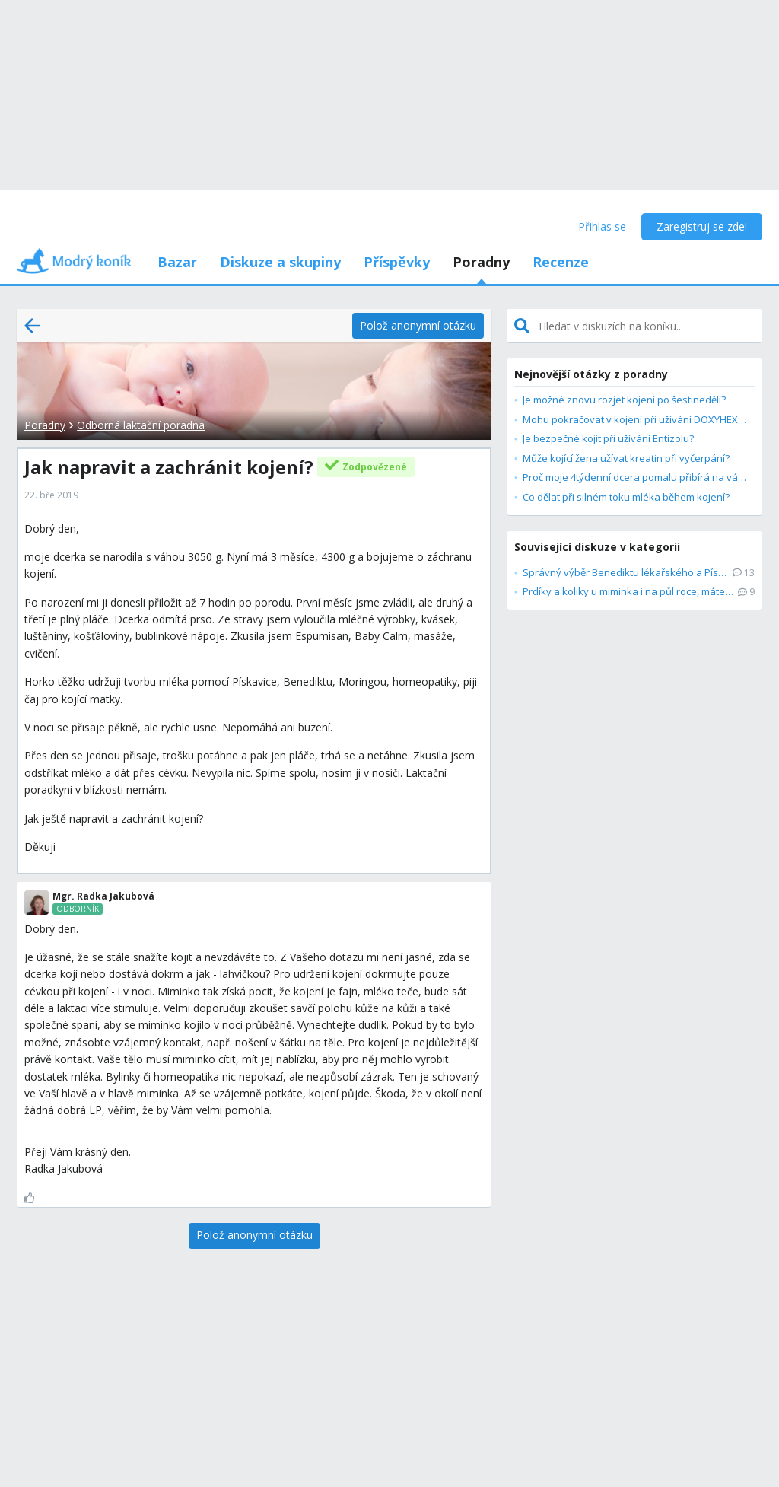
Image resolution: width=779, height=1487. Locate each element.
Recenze (561, 262)
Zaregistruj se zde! (702, 226)
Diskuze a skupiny (280, 262)
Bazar (177, 262)
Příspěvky (397, 262)
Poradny (481, 262)
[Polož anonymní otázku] (418, 326)
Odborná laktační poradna (141, 425)
